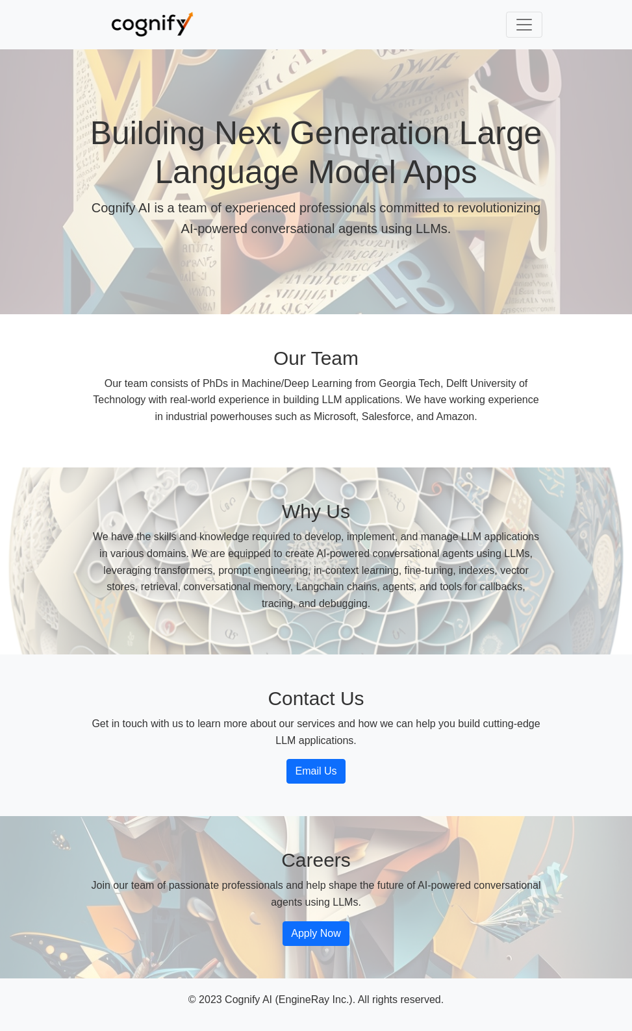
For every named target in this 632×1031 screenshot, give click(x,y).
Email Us (315, 770)
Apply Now (315, 933)
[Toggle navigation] (524, 25)
